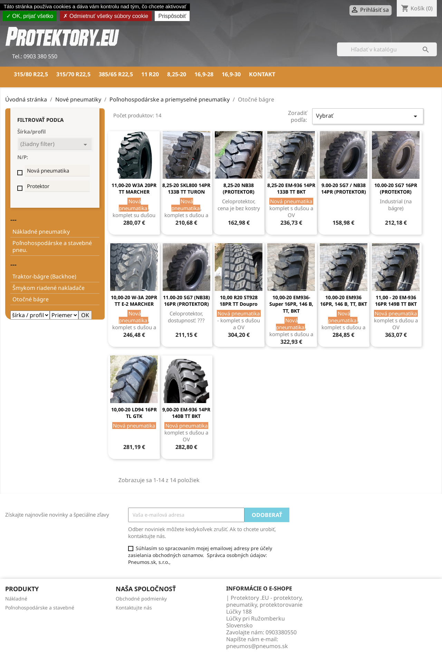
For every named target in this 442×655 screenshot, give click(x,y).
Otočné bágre (30, 299)
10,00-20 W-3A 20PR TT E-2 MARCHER (134, 300)
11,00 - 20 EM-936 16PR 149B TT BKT (396, 300)
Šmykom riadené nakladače (48, 288)
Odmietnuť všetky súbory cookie (105, 16)
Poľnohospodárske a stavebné (39, 607)
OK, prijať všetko (29, 16)
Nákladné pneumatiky (41, 231)
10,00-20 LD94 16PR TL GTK (134, 413)
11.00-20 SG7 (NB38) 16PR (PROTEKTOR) (186, 300)
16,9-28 (203, 74)
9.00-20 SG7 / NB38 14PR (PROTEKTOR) (343, 188)
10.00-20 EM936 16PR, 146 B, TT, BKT (343, 300)
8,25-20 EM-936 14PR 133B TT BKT (291, 188)
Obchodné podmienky (141, 598)
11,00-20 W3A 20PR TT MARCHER (134, 188)
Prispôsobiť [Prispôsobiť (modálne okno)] (172, 16)
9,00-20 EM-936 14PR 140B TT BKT (186, 413)
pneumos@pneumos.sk (257, 646)
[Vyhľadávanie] (387, 49)
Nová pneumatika (48, 170)
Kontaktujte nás (134, 607)
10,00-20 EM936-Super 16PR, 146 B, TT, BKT (291, 304)
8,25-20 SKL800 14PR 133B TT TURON (186, 188)
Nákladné (16, 598)
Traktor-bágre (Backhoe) (44, 276)
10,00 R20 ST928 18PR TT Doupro (239, 300)
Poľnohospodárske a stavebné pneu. (52, 246)
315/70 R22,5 (73, 74)
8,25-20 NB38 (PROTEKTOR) (238, 188)
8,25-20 (176, 74)
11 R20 (150, 74)
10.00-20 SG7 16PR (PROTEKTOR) (395, 188)
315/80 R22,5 (31, 74)
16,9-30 (231, 74)
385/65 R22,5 (116, 74)
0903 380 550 (39, 56)
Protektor (38, 186)
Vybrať (368, 116)
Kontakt (262, 74)
